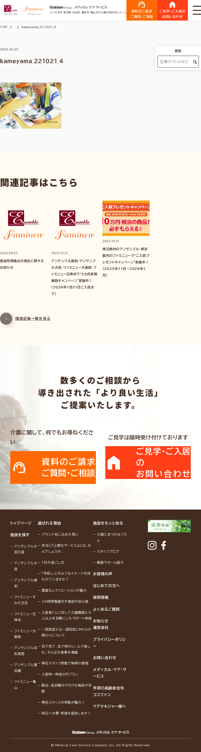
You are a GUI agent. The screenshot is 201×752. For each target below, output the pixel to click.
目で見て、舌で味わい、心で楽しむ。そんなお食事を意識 (66, 649)
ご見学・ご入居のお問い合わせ (172, 9)
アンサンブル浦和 (25, 583)
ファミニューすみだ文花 (25, 600)
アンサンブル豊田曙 (25, 667)
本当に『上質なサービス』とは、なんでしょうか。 (66, 548)
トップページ (20, 523)
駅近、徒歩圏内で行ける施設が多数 (67, 688)
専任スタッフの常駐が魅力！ (63, 702)
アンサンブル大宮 (25, 566)
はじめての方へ (106, 585)
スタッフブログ (108, 551)
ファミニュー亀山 (25, 684)
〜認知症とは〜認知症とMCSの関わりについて (66, 632)
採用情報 (101, 597)
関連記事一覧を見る (25, 322)
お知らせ (100, 621)
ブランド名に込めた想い (60, 534)
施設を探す (20, 535)
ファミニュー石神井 (25, 617)
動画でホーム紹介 (110, 562)
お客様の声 (102, 574)
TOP (3, 27)
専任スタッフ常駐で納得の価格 (65, 663)
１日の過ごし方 (53, 562)
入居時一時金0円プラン (60, 674)
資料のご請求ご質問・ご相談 (142, 9)
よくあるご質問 (106, 609)
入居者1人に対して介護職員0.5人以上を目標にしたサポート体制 (67, 615)
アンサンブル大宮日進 (25, 549)
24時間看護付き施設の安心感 (65, 601)
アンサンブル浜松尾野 (25, 650)
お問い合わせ (104, 657)
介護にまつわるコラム (112, 537)
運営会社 (101, 627)
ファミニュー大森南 (25, 634)
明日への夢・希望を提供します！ (66, 713)
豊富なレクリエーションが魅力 (64, 590)
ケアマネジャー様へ (109, 706)
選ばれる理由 (49, 523)
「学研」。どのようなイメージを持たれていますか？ (66, 576)
